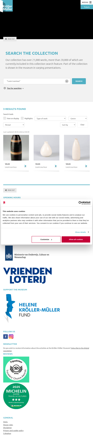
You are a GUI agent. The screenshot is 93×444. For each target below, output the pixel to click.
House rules (8, 424)
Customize (46, 239)
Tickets (87, 7)
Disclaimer (7, 427)
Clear (82, 124)
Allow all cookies (76, 239)
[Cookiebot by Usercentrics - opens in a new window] (80, 203)
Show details (80, 232)
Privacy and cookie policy (13, 430)
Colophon (7, 433)
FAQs (5, 422)
